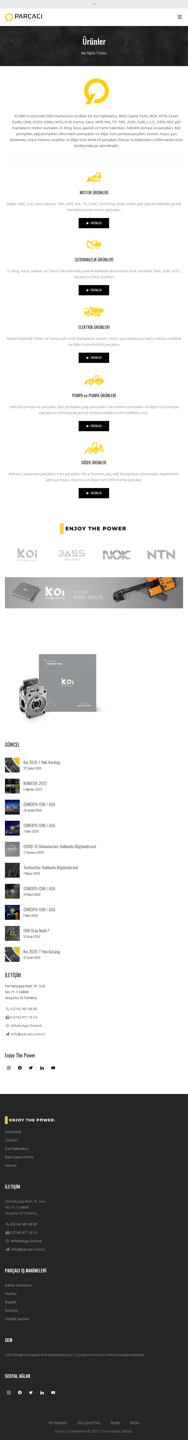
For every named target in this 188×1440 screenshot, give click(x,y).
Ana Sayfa (88, 52)
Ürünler (11, 1140)
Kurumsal (13, 1132)
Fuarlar (11, 1293)
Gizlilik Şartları (17, 1319)
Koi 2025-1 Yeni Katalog (41, 762)
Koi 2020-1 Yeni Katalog (41, 952)
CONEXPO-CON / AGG (39, 804)
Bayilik (10, 1302)
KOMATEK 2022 (35, 783)
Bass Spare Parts (19, 1157)
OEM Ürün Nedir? (36, 931)
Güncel (11, 1165)
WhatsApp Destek (26, 1025)
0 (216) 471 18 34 (23, 1017)
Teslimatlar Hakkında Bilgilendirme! (50, 867)
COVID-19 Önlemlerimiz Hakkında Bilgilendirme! (59, 846)
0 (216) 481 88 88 (23, 1009)
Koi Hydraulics (17, 1148)
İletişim (11, 1310)
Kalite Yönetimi (18, 1285)
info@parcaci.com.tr (27, 1034)
